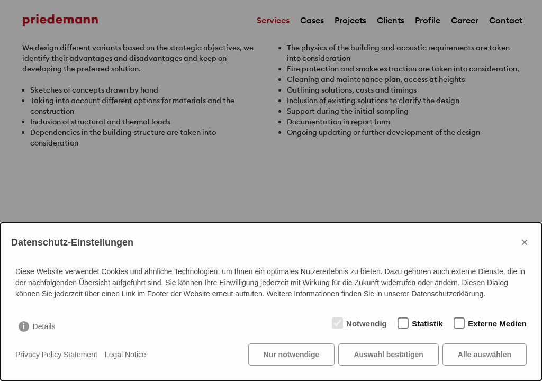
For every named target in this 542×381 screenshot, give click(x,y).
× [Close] (524, 242)
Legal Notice (125, 354)
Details (44, 326)
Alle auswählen (484, 354)
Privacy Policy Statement (56, 354)
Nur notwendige (292, 354)
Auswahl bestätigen (388, 354)
